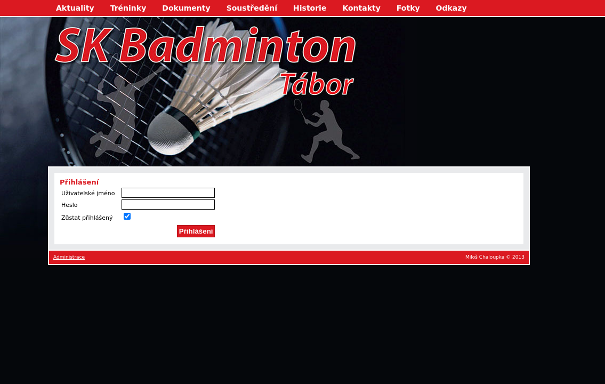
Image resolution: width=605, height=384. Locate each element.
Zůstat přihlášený (86, 217)
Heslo (69, 205)
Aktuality (75, 8)
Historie (309, 8)
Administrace (69, 257)
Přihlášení (196, 231)
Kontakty (361, 8)
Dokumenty (186, 8)
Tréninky (128, 8)
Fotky (408, 8)
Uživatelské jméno (88, 193)
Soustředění (252, 8)
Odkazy (451, 8)
